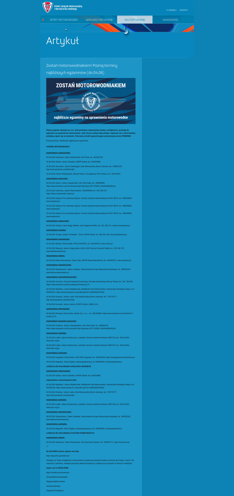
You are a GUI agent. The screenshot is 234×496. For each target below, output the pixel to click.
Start (43, 19)
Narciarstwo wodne (99, 20)
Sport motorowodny (64, 20)
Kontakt (184, 10)
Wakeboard (170, 20)
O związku (172, 10)
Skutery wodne (135, 20)
